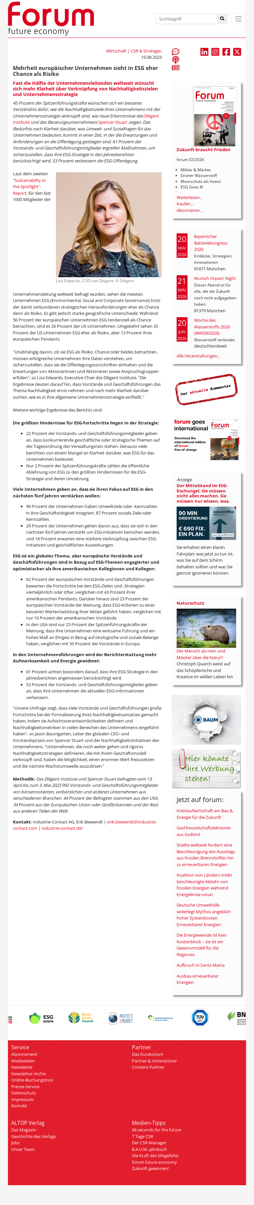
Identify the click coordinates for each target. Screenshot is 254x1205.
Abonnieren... (190, 210)
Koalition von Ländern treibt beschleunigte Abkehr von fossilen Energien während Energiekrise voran (204, 884)
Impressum (22, 1099)
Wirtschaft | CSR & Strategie (133, 51)
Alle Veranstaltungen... (198, 356)
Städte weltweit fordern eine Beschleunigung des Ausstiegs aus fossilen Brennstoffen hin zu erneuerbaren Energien (206, 854)
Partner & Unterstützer (154, 1061)
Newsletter (22, 1067)
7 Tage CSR (142, 1136)
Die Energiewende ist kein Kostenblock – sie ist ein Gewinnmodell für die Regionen (202, 944)
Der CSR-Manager (149, 1143)
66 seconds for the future (156, 1130)
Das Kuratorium (147, 1054)
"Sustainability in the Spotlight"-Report (29, 186)
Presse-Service (25, 1086)
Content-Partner (148, 1067)
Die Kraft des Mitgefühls (155, 1155)
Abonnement (24, 1054)
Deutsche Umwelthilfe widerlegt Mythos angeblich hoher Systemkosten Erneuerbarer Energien (204, 914)
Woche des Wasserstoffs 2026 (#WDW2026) (212, 326)
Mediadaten (23, 1061)
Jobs (15, 1143)
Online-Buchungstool (32, 1080)
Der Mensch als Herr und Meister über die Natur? (201, 654)
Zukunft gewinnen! (150, 1168)
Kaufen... (185, 204)
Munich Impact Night (215, 278)
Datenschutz (23, 1093)
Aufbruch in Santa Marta (201, 965)
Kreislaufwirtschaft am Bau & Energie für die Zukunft (205, 814)
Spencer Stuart (112, 122)
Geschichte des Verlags (33, 1136)
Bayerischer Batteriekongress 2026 (211, 242)
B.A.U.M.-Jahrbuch (149, 1149)
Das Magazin (23, 1130)
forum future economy (154, 1162)
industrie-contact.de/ (62, 828)
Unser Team (23, 1149)
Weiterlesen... (190, 197)
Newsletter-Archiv (28, 1074)
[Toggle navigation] (238, 18)
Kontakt (19, 1106)
